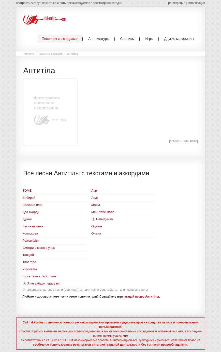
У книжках (30, 269)
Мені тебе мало (103, 212)
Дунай (27, 219)
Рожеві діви (31, 240)
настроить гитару (28, 3)
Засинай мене (33, 226)
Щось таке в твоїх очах (40, 276)
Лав (94, 190)
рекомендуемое (79, 3)
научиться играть (54, 3)
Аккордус (29, 53)
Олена (96, 233)
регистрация (176, 3)
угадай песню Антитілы (141, 296)
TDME (27, 190)
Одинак (97, 226)
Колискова (30, 233)
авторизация (196, 3)
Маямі (96, 205)
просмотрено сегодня (107, 3)
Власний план (33, 205)
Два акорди (31, 212)
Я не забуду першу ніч (43, 283)
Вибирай (29, 198)
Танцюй (28, 255)
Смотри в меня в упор (39, 248)
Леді (94, 198)
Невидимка (104, 219)
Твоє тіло (29, 262)
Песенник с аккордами (50, 53)
